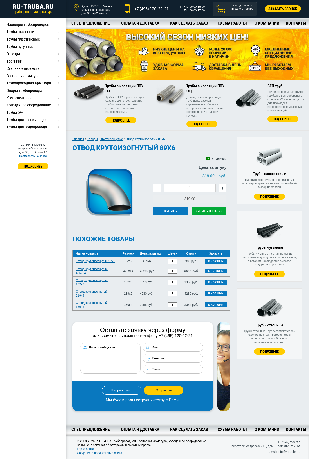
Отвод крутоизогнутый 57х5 (95, 261)
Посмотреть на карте (33, 156)
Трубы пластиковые (23, 39)
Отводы (13, 53)
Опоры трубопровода (24, 90)
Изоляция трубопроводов (28, 24)
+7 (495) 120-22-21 (151, 9)
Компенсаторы (19, 97)
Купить (170, 211)
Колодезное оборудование (29, 105)
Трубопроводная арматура (29, 83)
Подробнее (121, 120)
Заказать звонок (282, 8)
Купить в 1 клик (208, 211)
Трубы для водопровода (27, 126)
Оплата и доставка (140, 23)
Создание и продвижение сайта (99, 453)
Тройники (14, 61)
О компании (267, 23)
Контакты (296, 23)
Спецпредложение (90, 23)
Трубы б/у (15, 112)
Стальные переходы (23, 68)
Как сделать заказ (189, 23)
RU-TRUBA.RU (33, 8)
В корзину (215, 261)
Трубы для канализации (27, 119)
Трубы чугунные (20, 46)
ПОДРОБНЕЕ (33, 166)
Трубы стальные (20, 31)
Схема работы (232, 23)
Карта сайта (85, 449)
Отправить (163, 390)
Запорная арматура (23, 75)
